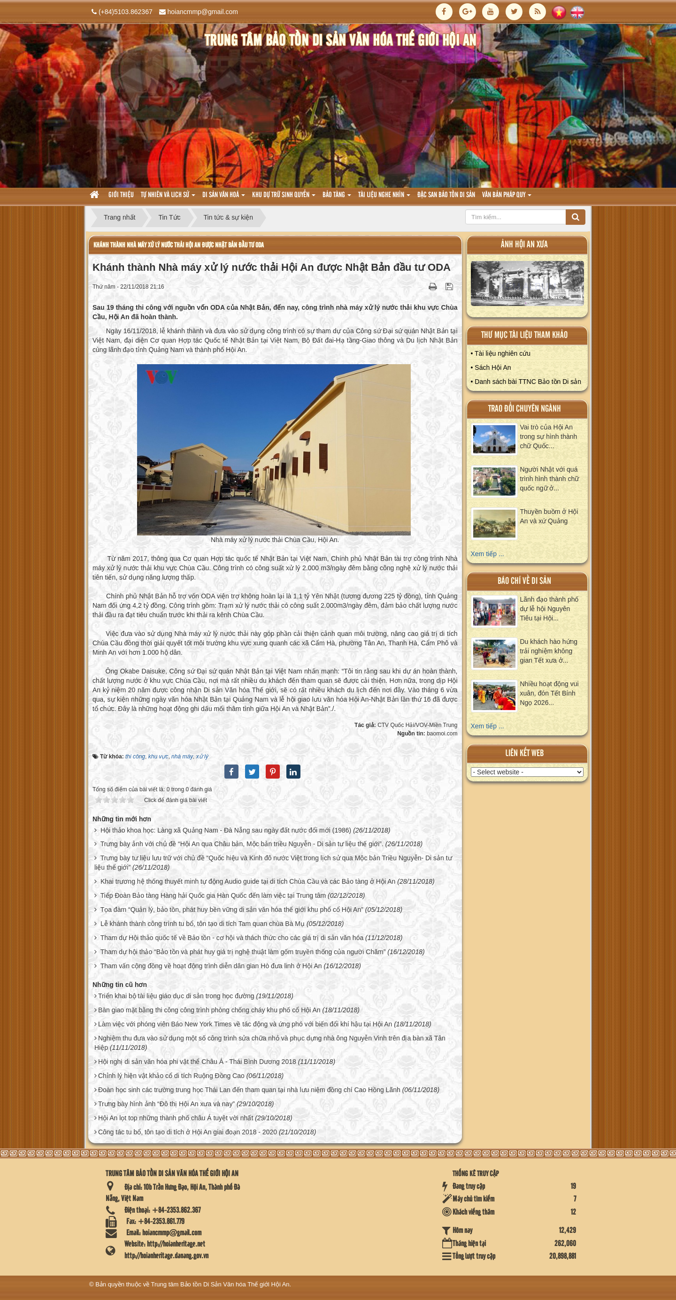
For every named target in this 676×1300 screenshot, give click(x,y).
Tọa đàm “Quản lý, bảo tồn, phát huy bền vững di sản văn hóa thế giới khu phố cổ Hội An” (231, 909)
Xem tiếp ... (487, 554)
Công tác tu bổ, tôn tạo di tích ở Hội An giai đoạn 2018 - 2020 (187, 1132)
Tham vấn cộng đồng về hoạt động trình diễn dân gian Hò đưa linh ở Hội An (211, 966)
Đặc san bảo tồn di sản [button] (446, 195)
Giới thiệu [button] (121, 195)
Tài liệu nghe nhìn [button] (384, 198)
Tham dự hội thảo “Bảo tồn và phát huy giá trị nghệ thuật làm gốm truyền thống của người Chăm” (243, 952)
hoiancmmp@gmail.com (203, 11)
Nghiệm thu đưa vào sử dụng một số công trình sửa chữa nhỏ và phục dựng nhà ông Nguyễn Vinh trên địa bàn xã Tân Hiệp (270, 1042)
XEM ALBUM (527, 285)
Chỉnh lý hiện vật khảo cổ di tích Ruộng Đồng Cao (171, 1075)
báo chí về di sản (524, 581)
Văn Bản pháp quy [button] (506, 198)
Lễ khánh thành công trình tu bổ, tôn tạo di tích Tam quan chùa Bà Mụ (202, 923)
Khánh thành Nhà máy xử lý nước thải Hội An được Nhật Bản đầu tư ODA (178, 245)
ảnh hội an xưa (524, 245)
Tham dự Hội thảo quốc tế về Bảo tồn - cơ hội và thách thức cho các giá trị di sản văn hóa (232, 937)
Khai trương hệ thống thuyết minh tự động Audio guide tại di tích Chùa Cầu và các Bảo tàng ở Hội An (247, 881)
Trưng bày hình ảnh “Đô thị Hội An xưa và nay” (166, 1104)
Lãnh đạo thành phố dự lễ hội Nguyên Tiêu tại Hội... (549, 609)
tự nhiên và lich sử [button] (168, 198)
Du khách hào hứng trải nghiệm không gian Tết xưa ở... (549, 651)
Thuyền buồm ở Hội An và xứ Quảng (549, 516)
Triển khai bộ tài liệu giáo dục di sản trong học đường (176, 996)
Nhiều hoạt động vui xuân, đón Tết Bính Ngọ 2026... (549, 693)
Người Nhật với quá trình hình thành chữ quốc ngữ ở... (549, 479)
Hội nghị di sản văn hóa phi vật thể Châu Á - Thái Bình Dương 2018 (197, 1061)
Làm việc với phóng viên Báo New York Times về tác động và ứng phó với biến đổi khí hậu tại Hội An (245, 1024)
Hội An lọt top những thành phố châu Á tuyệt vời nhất (175, 1118)
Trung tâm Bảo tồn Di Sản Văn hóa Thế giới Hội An (220, 1284)
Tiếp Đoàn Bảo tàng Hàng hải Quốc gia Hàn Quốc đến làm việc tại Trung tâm (213, 895)
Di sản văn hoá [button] (223, 198)
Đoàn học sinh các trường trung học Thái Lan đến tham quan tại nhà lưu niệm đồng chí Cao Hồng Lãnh (249, 1090)
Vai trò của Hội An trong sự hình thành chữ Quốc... (548, 436)
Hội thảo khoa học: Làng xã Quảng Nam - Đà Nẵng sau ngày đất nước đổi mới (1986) (225, 830)
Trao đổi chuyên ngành (524, 409)
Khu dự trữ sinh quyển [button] (283, 198)
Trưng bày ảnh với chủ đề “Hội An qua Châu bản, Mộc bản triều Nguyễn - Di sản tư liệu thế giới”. (242, 844)
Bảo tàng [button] (337, 198)
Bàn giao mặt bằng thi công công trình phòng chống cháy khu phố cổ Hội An (209, 1010)
